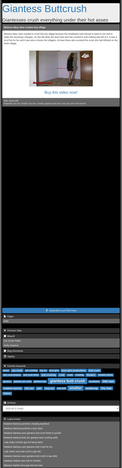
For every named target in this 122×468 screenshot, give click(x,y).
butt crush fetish (31, 375)
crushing (80, 375)
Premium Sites (13, 330)
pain (39, 388)
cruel (61, 375)
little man (108, 381)
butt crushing (49, 375)
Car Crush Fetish (12, 340)
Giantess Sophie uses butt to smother (22, 460)
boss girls (54, 371)
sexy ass (49, 388)
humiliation (94, 382)
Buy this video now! (61, 92)
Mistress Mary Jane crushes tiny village (25, 27)
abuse (6, 371)
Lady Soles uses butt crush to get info (22, 451)
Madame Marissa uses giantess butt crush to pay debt (30, 456)
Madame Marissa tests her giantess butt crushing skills (31, 437)
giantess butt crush (53, 103)
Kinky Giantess (11, 345)
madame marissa (12, 388)
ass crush (17, 370)
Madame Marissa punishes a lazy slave (23, 428)
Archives (10, 403)
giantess (7, 382)
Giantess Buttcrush (44, 8)
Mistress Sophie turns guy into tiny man (23, 465)
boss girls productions (74, 370)
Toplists (9, 356)
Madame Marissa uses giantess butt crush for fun (28, 447)
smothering (92, 388)
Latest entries (12, 419)
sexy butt (66, 103)
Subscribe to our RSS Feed (61, 310)
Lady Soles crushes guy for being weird (23, 442)
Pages (9, 316)
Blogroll (9, 336)
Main (6, 321)
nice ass (16, 103)
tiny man (32, 103)
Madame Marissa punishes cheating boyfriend (26, 424)
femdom (24, 103)
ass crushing (31, 371)
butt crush (94, 370)
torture (7, 393)
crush (70, 375)
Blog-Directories (13, 351)
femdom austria (105, 375)
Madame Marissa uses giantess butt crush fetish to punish (32, 433)
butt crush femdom (78, 103)
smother (40, 103)
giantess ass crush (22, 382)
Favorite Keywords (15, 366)
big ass (43, 371)
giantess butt (40, 382)
